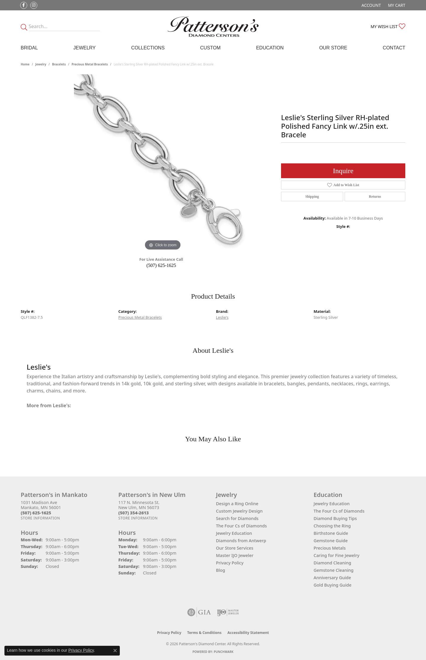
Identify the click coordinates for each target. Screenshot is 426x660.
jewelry (40, 64)
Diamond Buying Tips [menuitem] (335, 518)
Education (270, 47)
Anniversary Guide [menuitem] (332, 577)
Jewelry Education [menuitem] (332, 503)
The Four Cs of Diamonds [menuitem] (339, 511)
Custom (210, 47)
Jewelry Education (234, 533)
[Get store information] (40, 518)
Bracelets (59, 64)
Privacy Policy (229, 563)
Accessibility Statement (248, 632)
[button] (370, 5)
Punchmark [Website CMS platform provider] (224, 652)
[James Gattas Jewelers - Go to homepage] (213, 26)
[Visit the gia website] (199, 612)
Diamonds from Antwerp (241, 540)
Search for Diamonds (237, 518)
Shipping (312, 196)
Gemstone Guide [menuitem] (331, 540)
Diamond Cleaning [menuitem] (332, 563)
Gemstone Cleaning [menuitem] (334, 570)
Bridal (29, 47)
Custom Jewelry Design (239, 511)
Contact (394, 47)
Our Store (333, 47)
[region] (162, 163)
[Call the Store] (36, 513)
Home (25, 64)
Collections (147, 47)
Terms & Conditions (204, 632)
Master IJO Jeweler (235, 555)
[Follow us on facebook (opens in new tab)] (23, 5)
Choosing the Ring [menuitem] (332, 526)
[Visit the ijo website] (228, 612)
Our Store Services (234, 548)
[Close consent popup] (115, 650)
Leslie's (222, 317)
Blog (220, 570)
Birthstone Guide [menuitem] (331, 533)
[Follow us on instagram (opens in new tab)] (33, 5)
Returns (375, 196)
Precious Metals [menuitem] (330, 548)
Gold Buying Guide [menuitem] (332, 585)
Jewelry (84, 47)
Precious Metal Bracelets (90, 64)
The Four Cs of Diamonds (241, 526)
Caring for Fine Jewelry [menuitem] (336, 555)
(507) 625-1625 (161, 265)
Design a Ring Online (237, 503)
